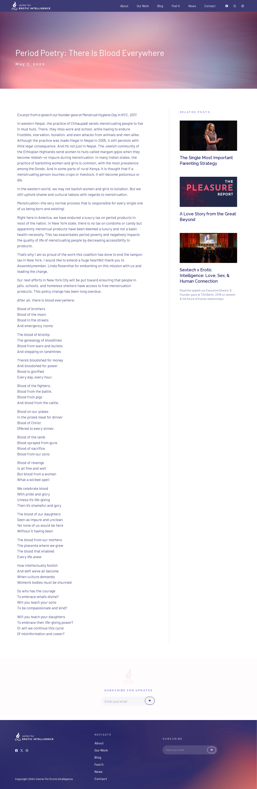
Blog (160, 6)
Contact (210, 6)
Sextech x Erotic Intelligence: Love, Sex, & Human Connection (205, 275)
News (192, 6)
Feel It (176, 6)
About (124, 6)
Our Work (143, 6)
